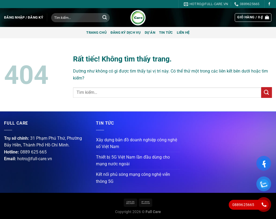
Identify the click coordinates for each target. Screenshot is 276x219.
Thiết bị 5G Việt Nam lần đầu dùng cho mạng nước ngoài (133, 161)
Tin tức (166, 32)
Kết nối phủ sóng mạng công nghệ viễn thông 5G (133, 178)
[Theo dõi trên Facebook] (269, 4)
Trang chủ (96, 32)
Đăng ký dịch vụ (126, 32)
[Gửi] (104, 17)
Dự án (150, 32)
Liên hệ (183, 32)
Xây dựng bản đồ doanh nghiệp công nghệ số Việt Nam (136, 143)
